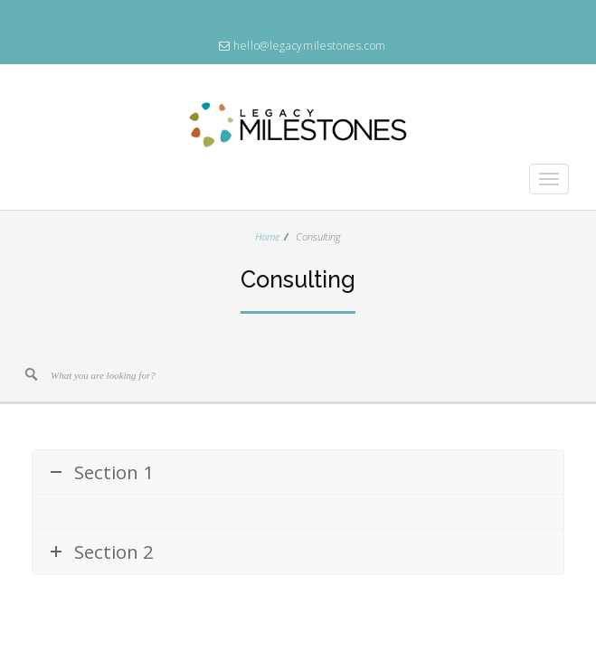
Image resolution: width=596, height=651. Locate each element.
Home (267, 236)
